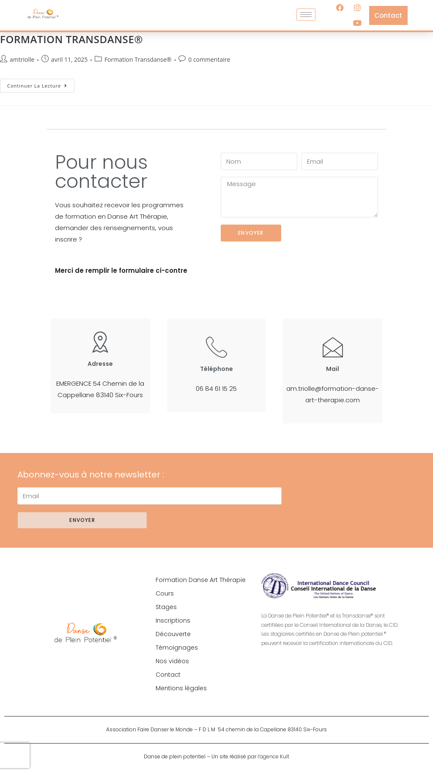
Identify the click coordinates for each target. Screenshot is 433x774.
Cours (165, 593)
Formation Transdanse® (138, 59)
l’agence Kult (273, 756)
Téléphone (216, 369)
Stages (166, 607)
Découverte (173, 634)
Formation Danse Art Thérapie (201, 580)
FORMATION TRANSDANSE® (71, 39)
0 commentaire (209, 59)
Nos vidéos (172, 661)
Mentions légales (181, 688)
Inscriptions (173, 620)
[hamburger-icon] (305, 14)
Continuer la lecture (40, 84)
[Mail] (332, 346)
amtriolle (22, 59)
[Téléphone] (216, 346)
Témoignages (177, 647)
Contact (168, 674)
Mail (332, 369)
